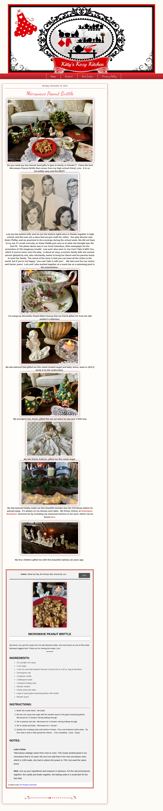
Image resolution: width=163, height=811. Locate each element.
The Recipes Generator (28, 785)
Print (84, 575)
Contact (69, 76)
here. (53, 517)
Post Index (87, 76)
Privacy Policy (109, 76)
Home (53, 76)
